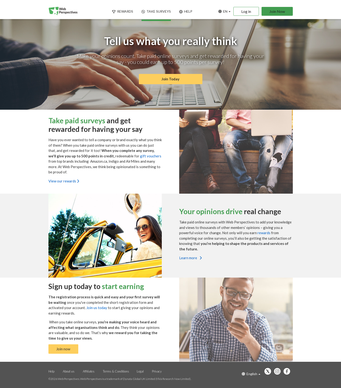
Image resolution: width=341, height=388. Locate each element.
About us (68, 371)
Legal (140, 371)
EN (224, 11)
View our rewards (63, 181)
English (251, 374)
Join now (63, 349)
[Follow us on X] (269, 372)
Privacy (157, 371)
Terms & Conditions (116, 371)
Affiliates (88, 371)
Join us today (97, 307)
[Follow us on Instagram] (278, 372)
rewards (264, 233)
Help (51, 371)
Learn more (190, 258)
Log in (246, 11)
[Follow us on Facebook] (288, 372)
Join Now (277, 11)
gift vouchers (150, 156)
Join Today (170, 79)
